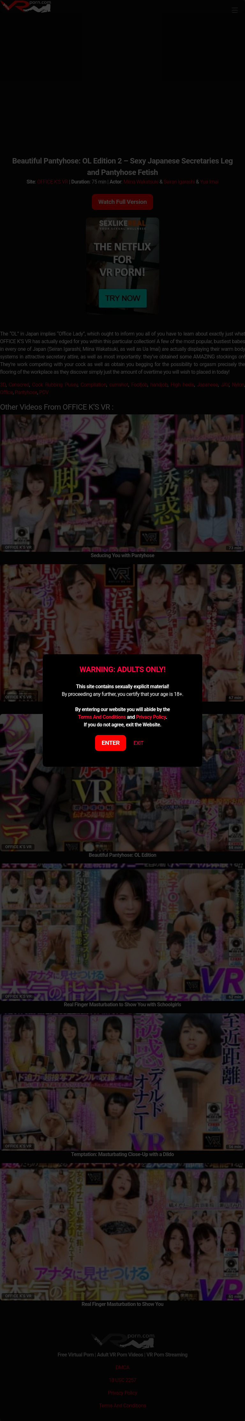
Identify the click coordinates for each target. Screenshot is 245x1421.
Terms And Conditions (102, 717)
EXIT (139, 743)
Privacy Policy (151, 717)
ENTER (111, 742)
